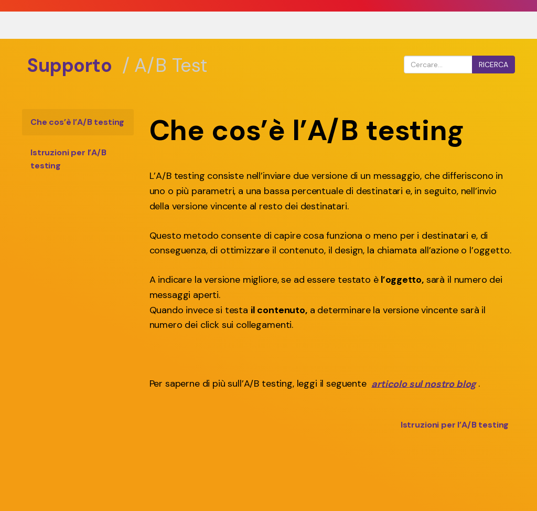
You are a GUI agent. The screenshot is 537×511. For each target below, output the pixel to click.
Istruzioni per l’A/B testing (68, 159)
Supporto (69, 65)
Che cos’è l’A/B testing (77, 121)
